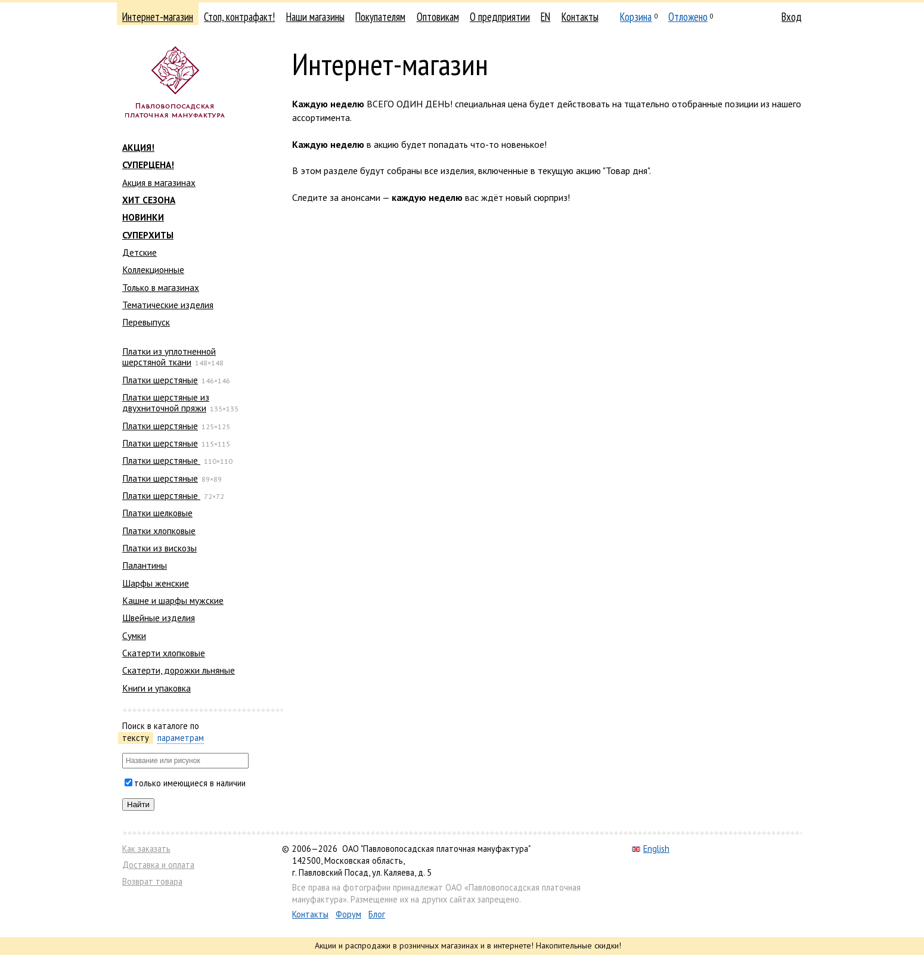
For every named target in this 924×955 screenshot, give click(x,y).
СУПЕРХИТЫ (147, 235)
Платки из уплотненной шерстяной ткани (169, 356)
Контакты (580, 17)
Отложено (688, 17)
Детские (139, 252)
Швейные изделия (158, 618)
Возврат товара (152, 881)
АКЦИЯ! (138, 147)
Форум (348, 914)
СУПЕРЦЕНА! (148, 164)
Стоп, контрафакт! (239, 17)
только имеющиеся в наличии (190, 783)
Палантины (144, 565)
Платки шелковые (157, 513)
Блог (376, 914)
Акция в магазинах (159, 182)
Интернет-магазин (157, 17)
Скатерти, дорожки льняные (178, 670)
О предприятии (500, 17)
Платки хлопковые (159, 531)
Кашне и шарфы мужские (173, 600)
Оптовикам (438, 17)
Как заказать (146, 848)
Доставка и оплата (158, 864)
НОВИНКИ (143, 217)
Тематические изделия (167, 305)
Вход (792, 17)
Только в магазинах (160, 287)
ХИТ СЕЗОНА (148, 200)
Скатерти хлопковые (163, 653)
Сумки (134, 635)
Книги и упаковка (156, 688)
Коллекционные (153, 269)
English (650, 848)
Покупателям (380, 17)
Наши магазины (315, 17)
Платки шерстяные (160, 380)
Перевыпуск (146, 322)
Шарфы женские (155, 583)
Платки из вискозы (159, 548)
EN (545, 17)
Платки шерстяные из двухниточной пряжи (165, 402)
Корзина (636, 17)
